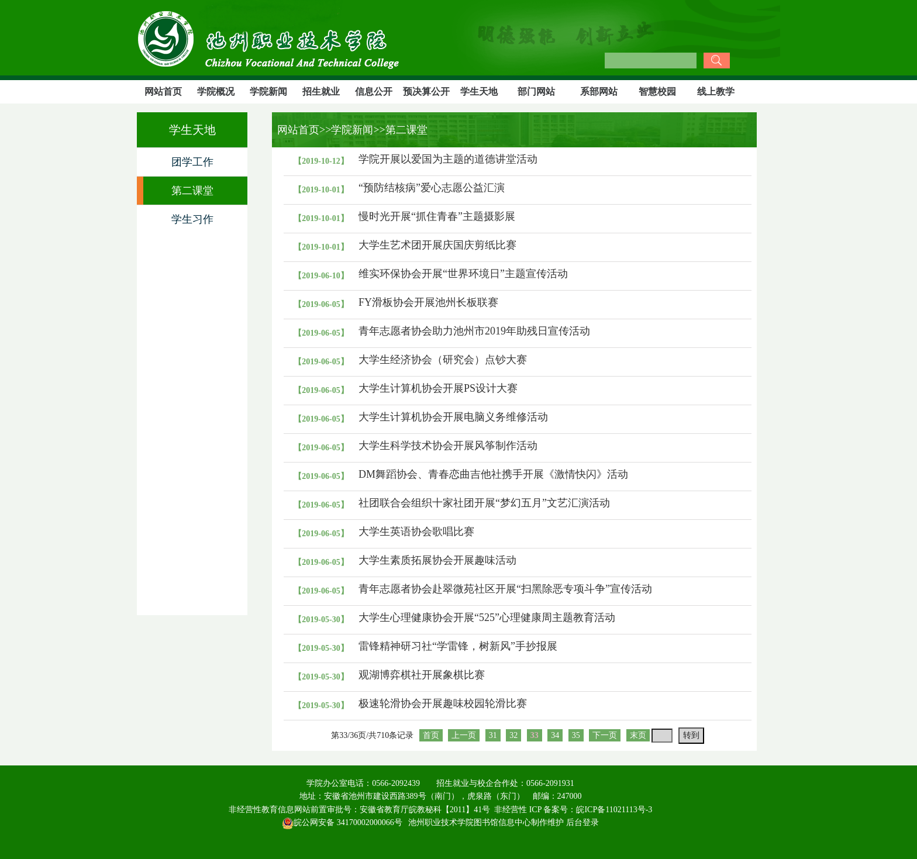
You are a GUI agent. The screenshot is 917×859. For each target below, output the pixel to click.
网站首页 (163, 91)
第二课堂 (192, 190)
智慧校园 (657, 91)
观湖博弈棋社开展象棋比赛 (421, 675)
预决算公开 (426, 91)
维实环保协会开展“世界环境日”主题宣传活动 (463, 274)
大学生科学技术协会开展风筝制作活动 (447, 445)
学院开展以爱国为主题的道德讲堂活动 (447, 159)
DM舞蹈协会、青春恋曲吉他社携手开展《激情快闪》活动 (493, 474)
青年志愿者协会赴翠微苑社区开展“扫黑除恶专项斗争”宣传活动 (505, 589)
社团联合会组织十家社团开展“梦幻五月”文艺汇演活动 (484, 503)
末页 (638, 735)
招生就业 (321, 91)
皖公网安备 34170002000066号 (342, 822)
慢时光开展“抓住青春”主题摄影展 (436, 216)
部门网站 (536, 91)
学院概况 (216, 91)
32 (513, 735)
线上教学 (716, 91)
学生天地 (479, 91)
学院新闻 (268, 91)
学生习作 (192, 219)
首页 (431, 735)
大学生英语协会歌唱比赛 (416, 531)
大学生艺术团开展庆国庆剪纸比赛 (437, 245)
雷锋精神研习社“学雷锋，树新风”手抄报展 (457, 646)
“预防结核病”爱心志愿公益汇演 (431, 188)
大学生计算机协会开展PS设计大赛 (438, 388)
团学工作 (192, 162)
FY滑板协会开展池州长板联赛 (428, 302)
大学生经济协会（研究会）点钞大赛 (442, 359)
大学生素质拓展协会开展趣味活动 (437, 560)
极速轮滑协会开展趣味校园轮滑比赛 (442, 703)
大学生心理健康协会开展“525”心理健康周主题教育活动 (486, 617)
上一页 (463, 735)
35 (576, 735)
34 (555, 735)
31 (493, 735)
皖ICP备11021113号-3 (614, 809)
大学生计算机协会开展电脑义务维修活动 (453, 417)
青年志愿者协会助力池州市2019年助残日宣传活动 (474, 331)
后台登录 (582, 822)
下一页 (604, 735)
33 (534, 735)
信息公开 (373, 91)
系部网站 (599, 91)
